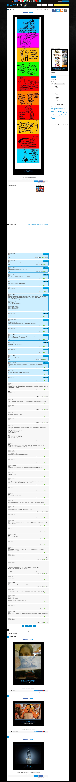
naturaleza (58, 116)
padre (58, 109)
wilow (13, 405)
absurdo (65, 113)
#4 (8, 315)
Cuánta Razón (53, 120)
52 (7, 636)
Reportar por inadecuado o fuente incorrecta (42, 182)
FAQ (65, 124)
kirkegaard (13, 391)
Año (63, 83)
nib (12, 493)
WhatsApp (63, 117)
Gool (30, 729)
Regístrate (60, 1)
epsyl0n (13, 342)
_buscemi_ (13, 611)
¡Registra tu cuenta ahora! (13, 633)
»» (34, 625)
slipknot (14, 478)
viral (67, 114)
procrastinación (53, 117)
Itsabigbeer (14, 355)
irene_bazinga (14, 319)
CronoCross (14, 281)
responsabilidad (61, 115)
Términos (56, 124)
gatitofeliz (14, 294)
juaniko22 (14, 267)
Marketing (53, 109)
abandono (59, 117)
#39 (9, 385)
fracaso (60, 111)
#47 (9, 372)
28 (8, 257)
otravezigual (13, 534)
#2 (8, 323)
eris (12, 547)
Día (53, 83)
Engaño (52, 108)
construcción (53, 116)
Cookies (63, 124)
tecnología (60, 114)
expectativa (62, 108)
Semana (56, 83)
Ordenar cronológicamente (32, 224)
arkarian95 (13, 253)
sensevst (13, 595)
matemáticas (62, 110)
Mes (60, 83)
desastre (56, 111)
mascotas (58, 108)
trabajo (63, 109)
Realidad (54, 119)
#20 (9, 452)
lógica (59, 110)
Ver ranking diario (60, 104)
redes (52, 114)
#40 (9, 598)
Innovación (53, 110)
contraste (56, 110)
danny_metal (14, 362)
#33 (9, 401)
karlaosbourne (14, 618)
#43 (9, 474)
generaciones (55, 114)
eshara (13, 506)
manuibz (13, 582)
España (66, 109)
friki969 (13, 450)
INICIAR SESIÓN (65, 1)
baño (65, 110)
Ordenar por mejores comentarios (42, 224)
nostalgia (64, 114)
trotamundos (13, 260)
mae (13, 274)
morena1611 (14, 465)
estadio (56, 109)
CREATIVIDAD (13, 636)
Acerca (54, 124)
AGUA (11, 736)
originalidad (27, 729)
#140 (10, 564)
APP (67, 124)
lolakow (13, 554)
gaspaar (14, 334)
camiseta (33, 729)
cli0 (12, 383)
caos (55, 108)
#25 (9, 480)
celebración (23, 729)
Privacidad (59, 124)
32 (7, 696)
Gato (57, 117)
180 (8, 9)
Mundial (62, 116)
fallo (64, 108)
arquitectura (56, 115)
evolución (60, 109)
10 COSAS (12, 9)
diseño (52, 111)
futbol (52, 115)
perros (65, 115)
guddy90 (13, 520)
